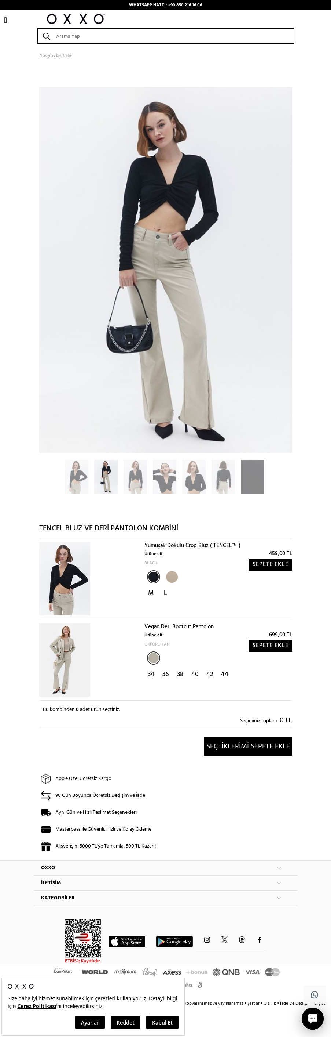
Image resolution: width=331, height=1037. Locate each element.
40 (195, 674)
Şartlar (254, 1003)
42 (209, 674)
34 (151, 674)
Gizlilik (270, 1003)
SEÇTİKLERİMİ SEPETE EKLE (248, 746)
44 (224, 674)
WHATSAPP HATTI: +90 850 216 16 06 (165, 5)
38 (180, 674)
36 (165, 674)
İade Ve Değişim (295, 1003)
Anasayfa (46, 56)
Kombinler (64, 56)
